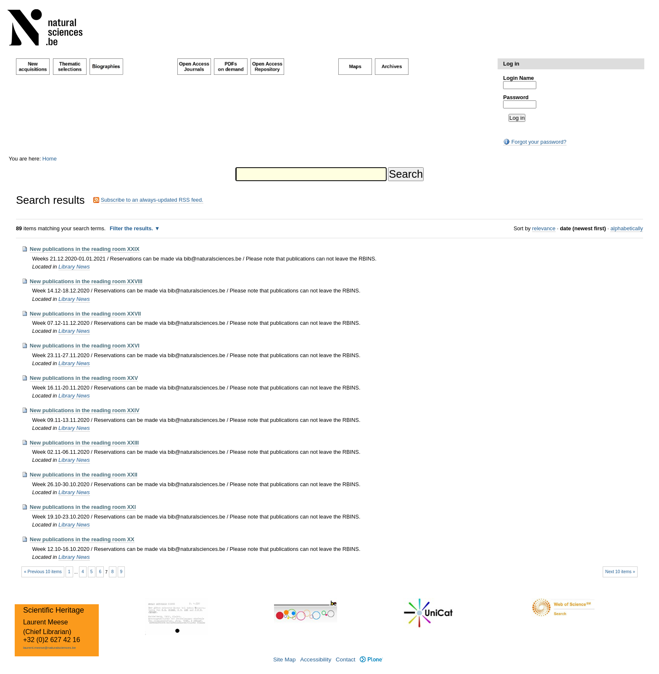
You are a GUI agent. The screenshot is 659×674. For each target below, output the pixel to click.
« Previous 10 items (43, 571)
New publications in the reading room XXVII (85, 314)
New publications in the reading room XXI (83, 507)
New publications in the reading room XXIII (84, 443)
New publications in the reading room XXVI (85, 345)
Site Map (284, 659)
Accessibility (315, 659)
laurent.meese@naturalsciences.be (49, 648)
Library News (74, 266)
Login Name (518, 78)
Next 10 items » (620, 571)
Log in (511, 64)
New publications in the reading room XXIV (85, 410)
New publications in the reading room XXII (83, 474)
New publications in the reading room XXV (84, 378)
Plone (371, 659)
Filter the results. (132, 228)
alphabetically (626, 228)
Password (515, 97)
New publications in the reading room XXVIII (86, 281)
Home (49, 158)
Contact (346, 659)
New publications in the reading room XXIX (85, 249)
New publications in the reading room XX (82, 539)
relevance (544, 228)
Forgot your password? (534, 142)
